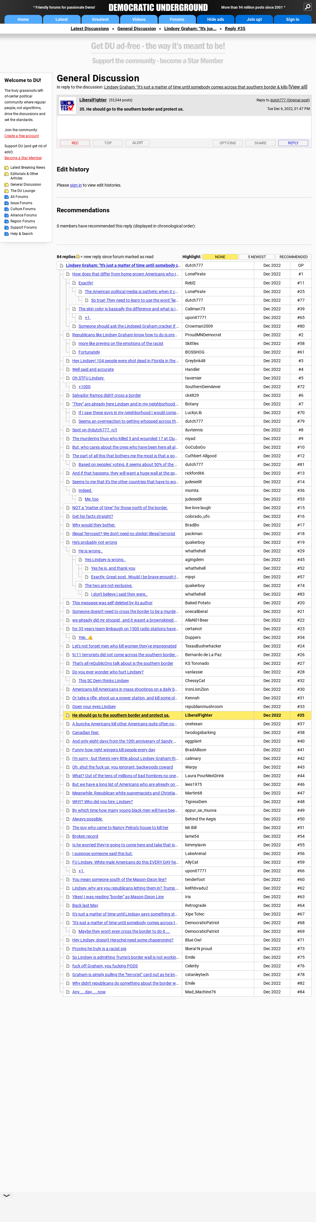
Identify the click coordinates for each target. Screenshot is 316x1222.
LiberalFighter (93, 99)
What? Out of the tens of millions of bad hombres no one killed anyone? (137, 775)
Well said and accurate (93, 369)
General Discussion (136, 28)
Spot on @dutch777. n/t (94, 430)
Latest (62, 19)
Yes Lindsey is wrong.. (105, 559)
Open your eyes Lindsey (94, 706)
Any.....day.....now (89, 991)
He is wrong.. (91, 551)
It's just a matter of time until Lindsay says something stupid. (128, 914)
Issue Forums (21, 203)
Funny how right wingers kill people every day (113, 749)
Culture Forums (23, 209)
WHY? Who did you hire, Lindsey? (102, 801)
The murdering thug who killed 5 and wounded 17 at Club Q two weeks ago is (143, 438)
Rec (75, 143)
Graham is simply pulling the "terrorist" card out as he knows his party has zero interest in (154, 974)
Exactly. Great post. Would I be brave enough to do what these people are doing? (165, 576)
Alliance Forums (23, 215)
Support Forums (23, 227)
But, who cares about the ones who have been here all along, (127, 447)
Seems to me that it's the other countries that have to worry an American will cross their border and (163, 481)
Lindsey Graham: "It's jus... (190, 28)
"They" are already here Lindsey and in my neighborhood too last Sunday (138, 404)
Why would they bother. (94, 525)
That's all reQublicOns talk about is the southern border (122, 663)
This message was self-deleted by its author (112, 602)
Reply (293, 143)
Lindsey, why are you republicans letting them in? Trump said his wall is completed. (148, 888)
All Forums (19, 197)
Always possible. (87, 819)
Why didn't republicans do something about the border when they (132, 983)
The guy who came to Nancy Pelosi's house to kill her (120, 827)
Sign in (292, 19)
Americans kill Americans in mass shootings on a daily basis (127, 689)
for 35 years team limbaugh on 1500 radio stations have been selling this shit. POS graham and (159, 628)
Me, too (92, 499)
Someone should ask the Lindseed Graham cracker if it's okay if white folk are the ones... (159, 326)
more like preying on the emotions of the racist (121, 343)
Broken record (85, 836)
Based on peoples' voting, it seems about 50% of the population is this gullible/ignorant (158, 464)
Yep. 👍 (86, 637)
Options (228, 143)
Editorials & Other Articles (24, 176)
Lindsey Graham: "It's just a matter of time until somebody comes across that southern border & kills (196, 87)
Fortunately (89, 352)
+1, (87, 317)
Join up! (254, 19)
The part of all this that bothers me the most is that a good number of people (142, 455)
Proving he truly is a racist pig (99, 948)
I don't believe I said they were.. (119, 594)
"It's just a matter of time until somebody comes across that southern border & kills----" (150, 922)
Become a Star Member (23, 158)
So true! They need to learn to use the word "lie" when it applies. (148, 300)
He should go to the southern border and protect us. (121, 715)
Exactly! (86, 283)
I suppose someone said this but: (102, 853)
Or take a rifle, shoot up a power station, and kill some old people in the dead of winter (150, 698)
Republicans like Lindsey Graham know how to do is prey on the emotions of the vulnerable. (156, 334)
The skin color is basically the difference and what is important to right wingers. (151, 308)
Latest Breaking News (27, 167)
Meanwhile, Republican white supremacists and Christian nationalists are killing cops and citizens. (162, 793)
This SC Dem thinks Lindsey (104, 680)
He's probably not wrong (94, 542)
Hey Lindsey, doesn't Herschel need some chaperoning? (123, 940)
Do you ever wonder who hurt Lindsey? (108, 672)
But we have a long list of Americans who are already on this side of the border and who (152, 784)
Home (23, 19)
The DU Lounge (22, 191)
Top (108, 143)
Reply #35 (235, 28)
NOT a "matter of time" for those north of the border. (120, 507)
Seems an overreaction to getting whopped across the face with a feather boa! (151, 421)
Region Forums (22, 221)
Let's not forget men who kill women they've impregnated (124, 646)
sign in (76, 185)
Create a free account (21, 136)
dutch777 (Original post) (290, 100)
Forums (177, 19)
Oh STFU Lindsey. (88, 378)
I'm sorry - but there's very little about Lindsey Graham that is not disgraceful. (142, 758)
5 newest (257, 257)
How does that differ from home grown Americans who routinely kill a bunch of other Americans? (161, 274)
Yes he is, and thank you (113, 568)
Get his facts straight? (92, 516)
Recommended (294, 257)
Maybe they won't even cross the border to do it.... (124, 931)
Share (260, 143)
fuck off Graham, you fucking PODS (105, 966)
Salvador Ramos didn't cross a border (106, 395)
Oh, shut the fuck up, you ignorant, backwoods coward (122, 767)
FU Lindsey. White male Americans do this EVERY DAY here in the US (134, 862)
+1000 (84, 386)
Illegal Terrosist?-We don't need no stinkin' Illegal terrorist (123, 533)
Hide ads (215, 19)
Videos (138, 19)
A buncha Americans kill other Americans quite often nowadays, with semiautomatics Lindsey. (159, 723)
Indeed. (85, 490)
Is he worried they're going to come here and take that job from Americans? (141, 844)
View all (298, 87)
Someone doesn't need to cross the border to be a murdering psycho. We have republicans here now (163, 611)
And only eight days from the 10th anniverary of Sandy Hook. (128, 741)
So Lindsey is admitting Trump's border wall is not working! (126, 957)
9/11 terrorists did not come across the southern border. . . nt (128, 654)
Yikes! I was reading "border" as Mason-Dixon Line (118, 896)
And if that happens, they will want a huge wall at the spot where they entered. (144, 473)
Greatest (100, 19)
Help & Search (21, 234)
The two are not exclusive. (109, 585)
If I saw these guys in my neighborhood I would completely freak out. (142, 412)
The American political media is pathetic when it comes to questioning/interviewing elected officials (175, 291)
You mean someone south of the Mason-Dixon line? (119, 879)
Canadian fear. (85, 732)
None (220, 257)
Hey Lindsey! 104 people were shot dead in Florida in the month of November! (143, 360)
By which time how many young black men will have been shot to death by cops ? (146, 810)
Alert (137, 142)
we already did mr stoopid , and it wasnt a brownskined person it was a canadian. (147, 620)
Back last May (85, 905)
